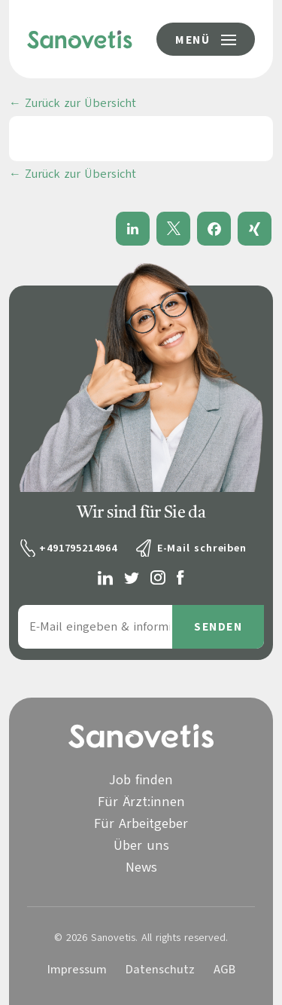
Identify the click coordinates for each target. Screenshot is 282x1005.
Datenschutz (160, 969)
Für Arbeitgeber (141, 823)
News (141, 867)
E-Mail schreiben (202, 548)
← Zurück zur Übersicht (72, 103)
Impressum (77, 969)
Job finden (141, 780)
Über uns (141, 845)
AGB (224, 969)
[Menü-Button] (205, 39)
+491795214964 (78, 548)
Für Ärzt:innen (141, 802)
